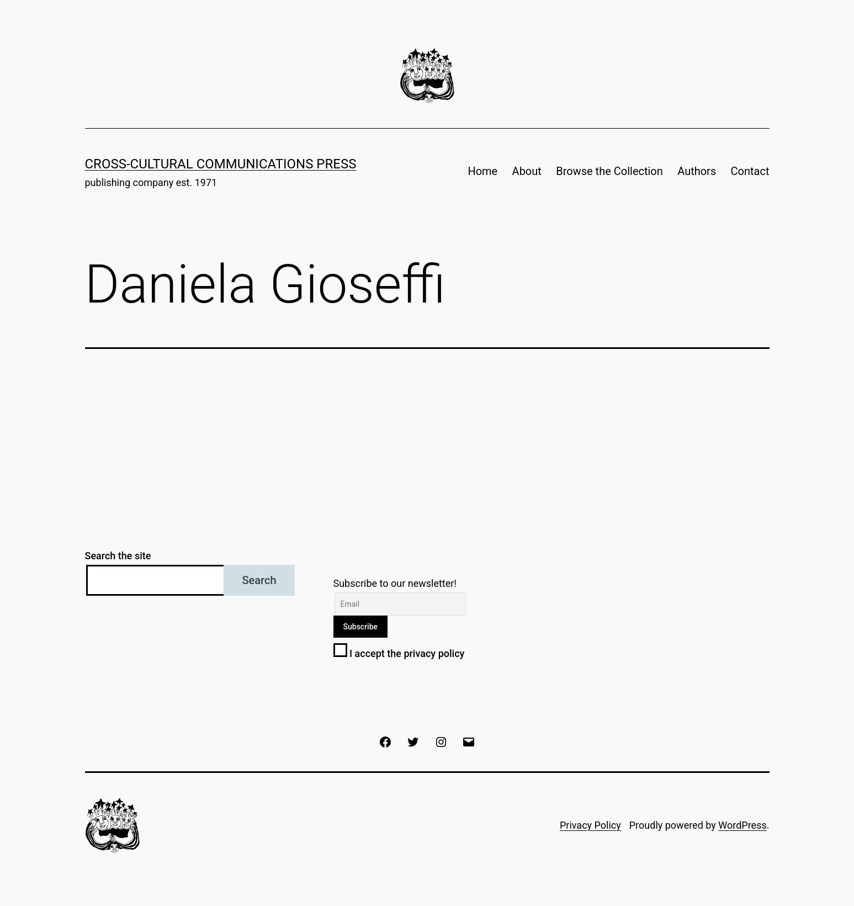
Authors (696, 171)
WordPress (742, 825)
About (527, 171)
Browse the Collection (609, 171)
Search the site (118, 555)
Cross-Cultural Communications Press (221, 164)
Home (482, 171)
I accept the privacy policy (399, 653)
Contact (750, 171)
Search (259, 580)
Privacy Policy (590, 825)
